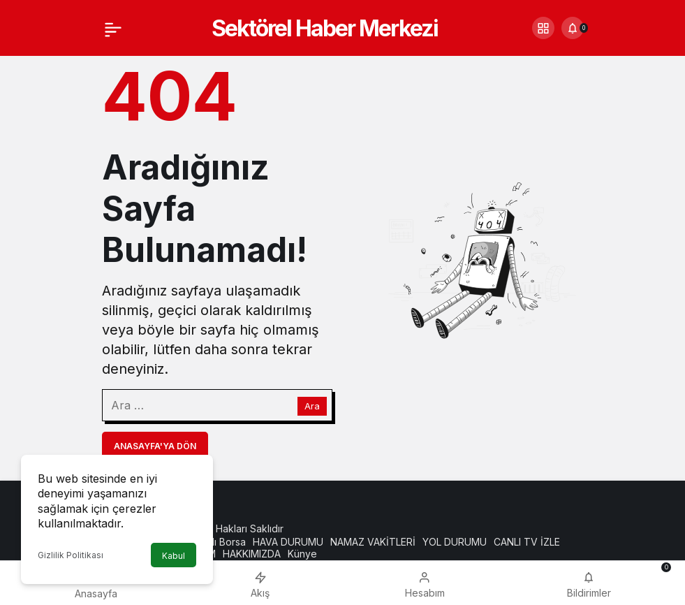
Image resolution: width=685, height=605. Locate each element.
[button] (543, 28)
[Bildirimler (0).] (572, 28)
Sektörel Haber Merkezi (325, 28)
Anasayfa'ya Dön (155, 446)
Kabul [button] (173, 556)
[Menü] (113, 28)
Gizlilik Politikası (70, 555)
